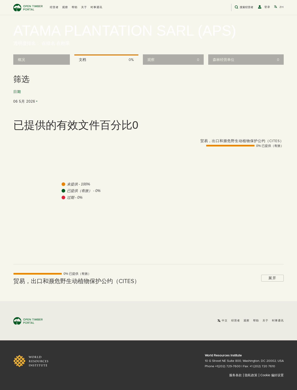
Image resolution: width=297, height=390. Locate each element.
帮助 (75, 7)
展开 (272, 278)
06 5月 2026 (24, 101)
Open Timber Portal (28, 7)
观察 (65, 7)
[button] (54, 7)
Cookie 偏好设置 (272, 375)
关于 (84, 7)
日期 (17, 92)
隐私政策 (251, 375)
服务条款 (235, 375)
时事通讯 (96, 7)
